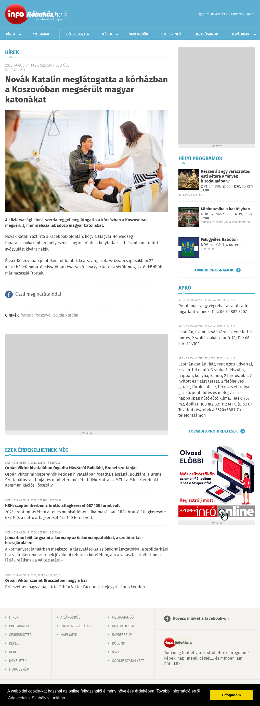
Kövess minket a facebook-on (201, 619)
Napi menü (69, 635)
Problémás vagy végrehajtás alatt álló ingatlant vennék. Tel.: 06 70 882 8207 (213, 309)
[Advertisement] (48, 381)
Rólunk (118, 643)
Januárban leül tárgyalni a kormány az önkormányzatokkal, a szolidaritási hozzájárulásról (74, 540)
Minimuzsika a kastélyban (225, 209)
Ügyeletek (18, 661)
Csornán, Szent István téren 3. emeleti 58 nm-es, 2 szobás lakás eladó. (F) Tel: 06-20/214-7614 (216, 338)
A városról (70, 617)
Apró (13, 652)
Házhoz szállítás (75, 626)
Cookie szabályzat (128, 661)
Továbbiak (240, 34)
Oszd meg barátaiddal (38, 294)
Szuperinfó (171, 34)
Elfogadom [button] (231, 695)
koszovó (43, 315)
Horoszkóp (19, 669)
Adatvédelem (123, 626)
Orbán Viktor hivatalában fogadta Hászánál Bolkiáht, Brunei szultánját (71, 468)
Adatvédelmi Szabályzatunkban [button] (36, 698)
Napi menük (138, 34)
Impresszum (122, 635)
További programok (213, 270)
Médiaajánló (123, 617)
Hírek (11, 34)
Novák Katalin (65, 315)
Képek (107, 34)
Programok (42, 34)
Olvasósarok (206, 34)
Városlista (66, 14)
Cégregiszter (77, 34)
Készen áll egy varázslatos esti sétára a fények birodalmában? (225, 176)
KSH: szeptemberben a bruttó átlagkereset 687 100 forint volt (62, 506)
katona (27, 315)
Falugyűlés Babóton (219, 240)
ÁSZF (116, 652)
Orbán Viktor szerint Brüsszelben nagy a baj (46, 581)
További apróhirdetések (213, 431)
